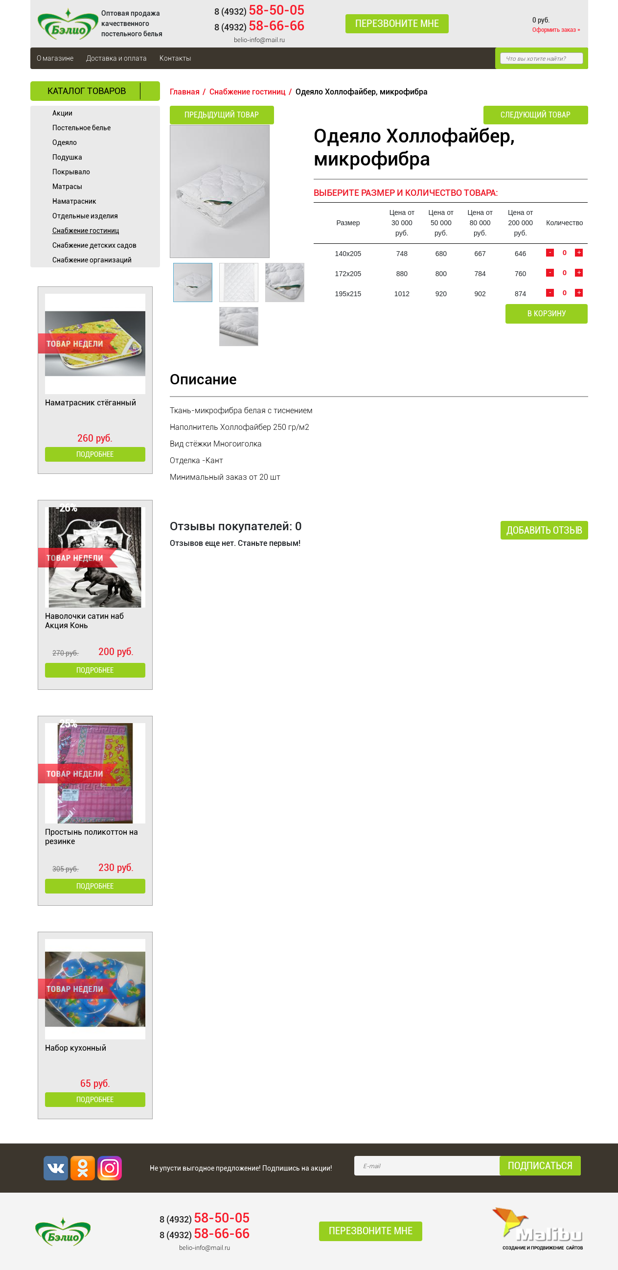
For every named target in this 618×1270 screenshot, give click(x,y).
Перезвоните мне (397, 24)
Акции (62, 113)
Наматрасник (74, 201)
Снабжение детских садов (94, 245)
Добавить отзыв (544, 530)
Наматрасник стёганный (90, 402)
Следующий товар (536, 114)
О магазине (55, 58)
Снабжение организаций (92, 260)
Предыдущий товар (221, 114)
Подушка (67, 157)
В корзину (546, 313)
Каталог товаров (86, 91)
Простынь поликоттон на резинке (91, 836)
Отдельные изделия (85, 216)
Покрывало (71, 172)
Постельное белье (81, 128)
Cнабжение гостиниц (85, 231)
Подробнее (95, 454)
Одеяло (64, 142)
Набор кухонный (75, 1048)
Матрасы (67, 186)
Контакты (175, 58)
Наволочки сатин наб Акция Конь (84, 620)
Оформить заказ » (556, 29)
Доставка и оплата (116, 58)
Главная (185, 91)
